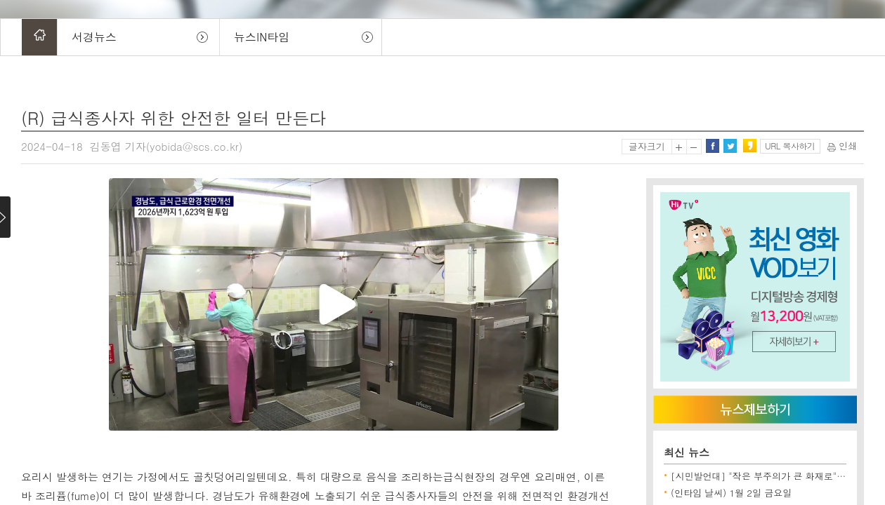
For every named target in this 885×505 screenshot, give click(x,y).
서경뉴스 (94, 37)
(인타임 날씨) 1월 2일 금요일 (731, 492)
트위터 (730, 146)
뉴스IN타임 (261, 37)
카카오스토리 (749, 146)
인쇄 (842, 145)
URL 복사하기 (790, 146)
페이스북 (712, 146)
